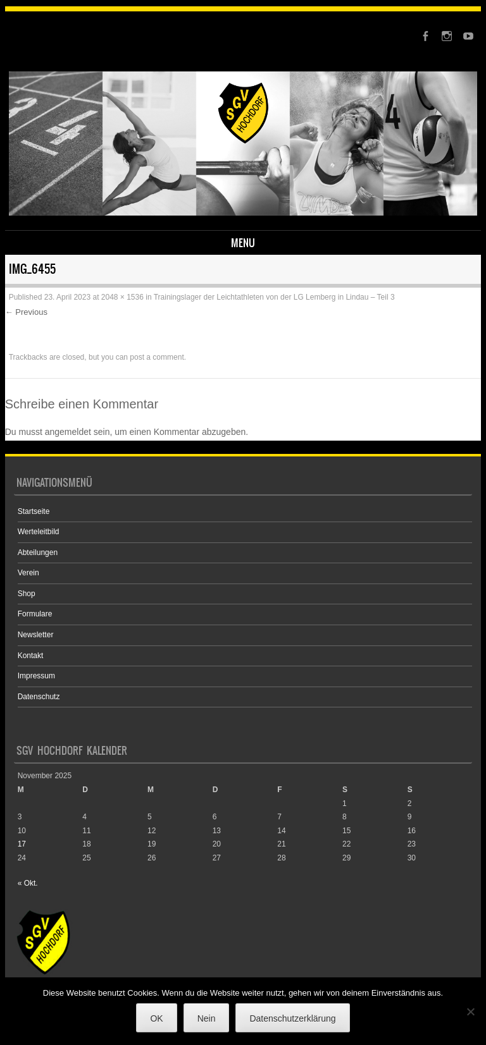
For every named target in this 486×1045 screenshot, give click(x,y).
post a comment (157, 357)
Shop (26, 593)
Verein (28, 572)
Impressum (36, 675)
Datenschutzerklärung (292, 1018)
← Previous (26, 312)
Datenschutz (39, 696)
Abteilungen (38, 552)
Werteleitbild (38, 531)
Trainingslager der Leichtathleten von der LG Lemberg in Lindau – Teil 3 (274, 297)
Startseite (34, 511)
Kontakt (31, 655)
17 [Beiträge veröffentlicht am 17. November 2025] (22, 844)
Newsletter (36, 634)
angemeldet (68, 432)
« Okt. (28, 883)
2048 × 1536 (122, 297)
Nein (206, 1018)
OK (156, 1018)
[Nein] (470, 1011)
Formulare (35, 613)
